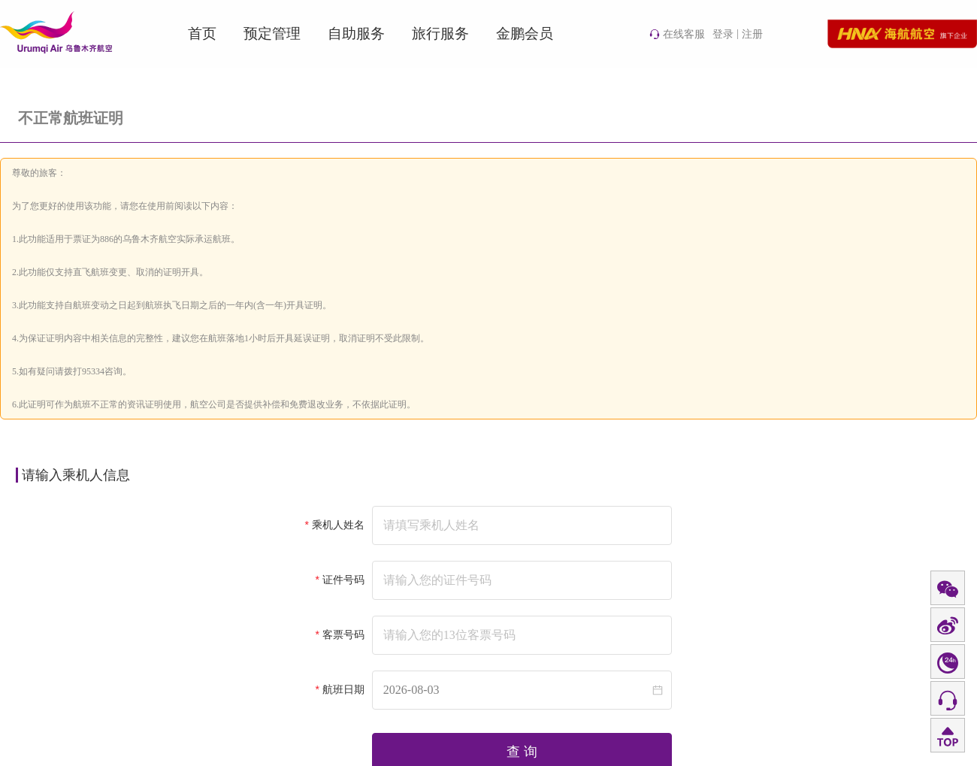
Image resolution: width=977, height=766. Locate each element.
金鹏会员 (524, 33)
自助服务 (356, 33)
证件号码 (343, 580)
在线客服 (677, 34)
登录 (723, 34)
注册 (752, 34)
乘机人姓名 (338, 525)
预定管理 (272, 33)
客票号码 (343, 634)
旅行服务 (440, 33)
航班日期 (343, 689)
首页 (202, 33)
